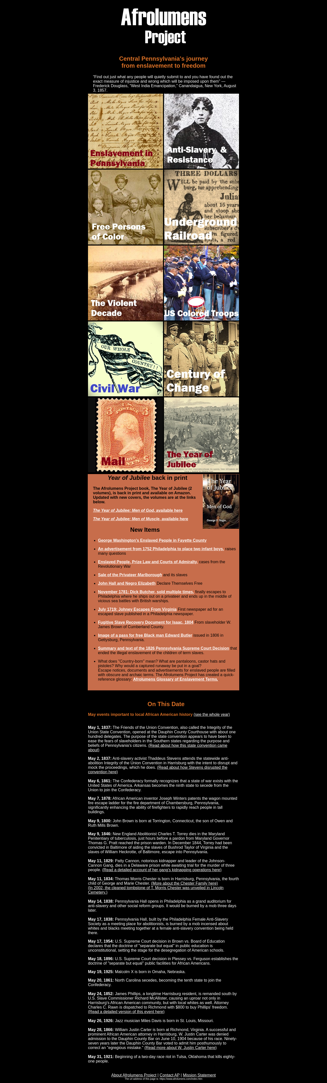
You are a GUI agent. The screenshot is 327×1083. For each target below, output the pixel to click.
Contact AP (170, 1075)
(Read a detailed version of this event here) (126, 1012)
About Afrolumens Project (133, 1075)
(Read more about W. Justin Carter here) (180, 1048)
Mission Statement (199, 1075)
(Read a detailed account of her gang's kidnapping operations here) (162, 870)
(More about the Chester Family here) (184, 883)
